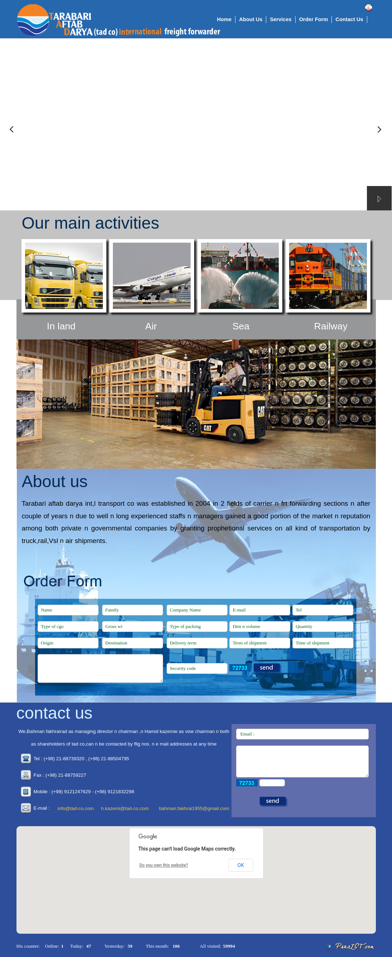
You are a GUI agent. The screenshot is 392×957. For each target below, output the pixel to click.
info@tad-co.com (76, 808)
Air (151, 326)
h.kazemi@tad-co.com (125, 808)
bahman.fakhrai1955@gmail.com (194, 808)
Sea (241, 326)
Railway (330, 326)
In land (61, 326)
